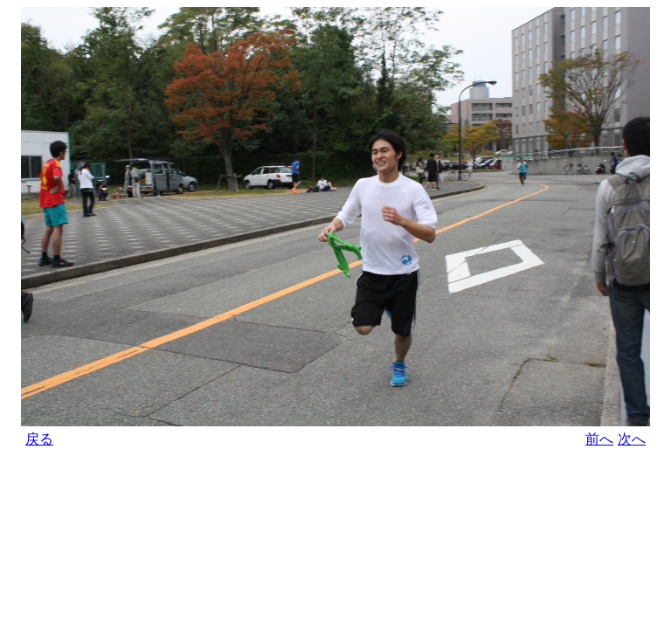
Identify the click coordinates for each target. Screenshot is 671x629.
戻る (39, 439)
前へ (599, 439)
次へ (632, 439)
